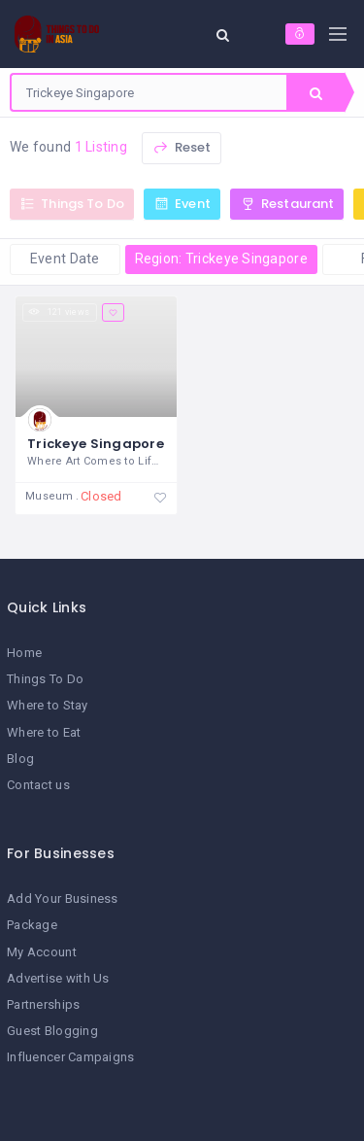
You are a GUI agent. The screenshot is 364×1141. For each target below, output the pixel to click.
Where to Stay (47, 705)
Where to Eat (44, 732)
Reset (181, 147)
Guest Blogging (52, 1030)
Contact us (38, 785)
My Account (42, 952)
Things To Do (45, 679)
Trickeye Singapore (95, 443)
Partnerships (43, 1004)
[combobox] (149, 92)
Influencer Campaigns (71, 1057)
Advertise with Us (58, 978)
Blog (20, 758)
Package (32, 924)
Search (316, 93)
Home (24, 652)
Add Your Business (62, 898)
